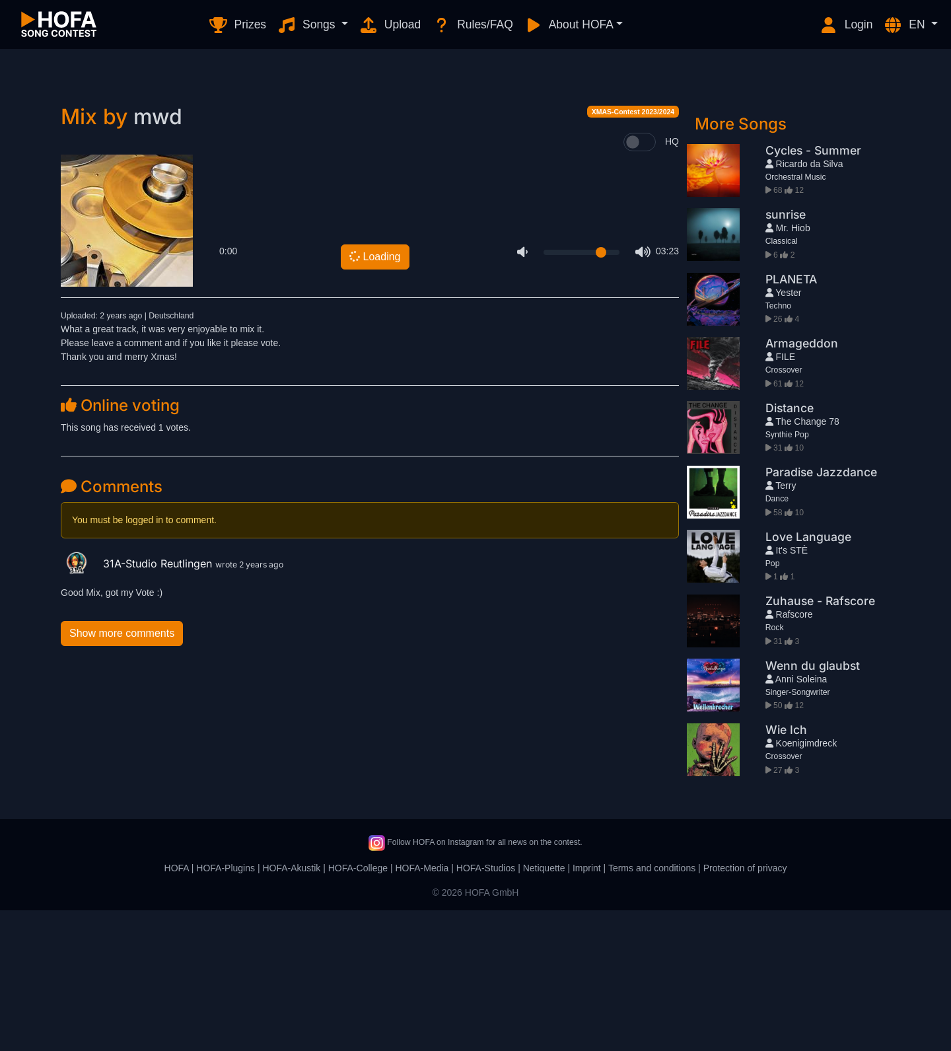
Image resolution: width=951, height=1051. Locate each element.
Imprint (587, 1008)
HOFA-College (358, 1008)
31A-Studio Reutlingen (138, 704)
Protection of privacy (745, 1008)
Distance (789, 549)
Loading (373, 397)
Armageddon (801, 484)
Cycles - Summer (813, 291)
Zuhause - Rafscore (820, 741)
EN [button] (905, 25)
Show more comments (121, 773)
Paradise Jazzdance (821, 613)
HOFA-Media (421, 1008)
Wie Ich (786, 870)
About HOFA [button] (569, 25)
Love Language (808, 677)
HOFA (176, 1008)
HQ (672, 282)
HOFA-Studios (485, 1008)
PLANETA (791, 420)
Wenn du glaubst (812, 806)
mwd (157, 257)
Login (846, 25)
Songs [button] (307, 25)
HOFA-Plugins (225, 1008)
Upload (390, 25)
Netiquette (544, 1008)
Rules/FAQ (471, 25)
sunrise (785, 355)
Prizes (237, 25)
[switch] (639, 282)
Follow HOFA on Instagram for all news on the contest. (475, 983)
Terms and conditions (651, 1008)
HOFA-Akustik (291, 1008)
